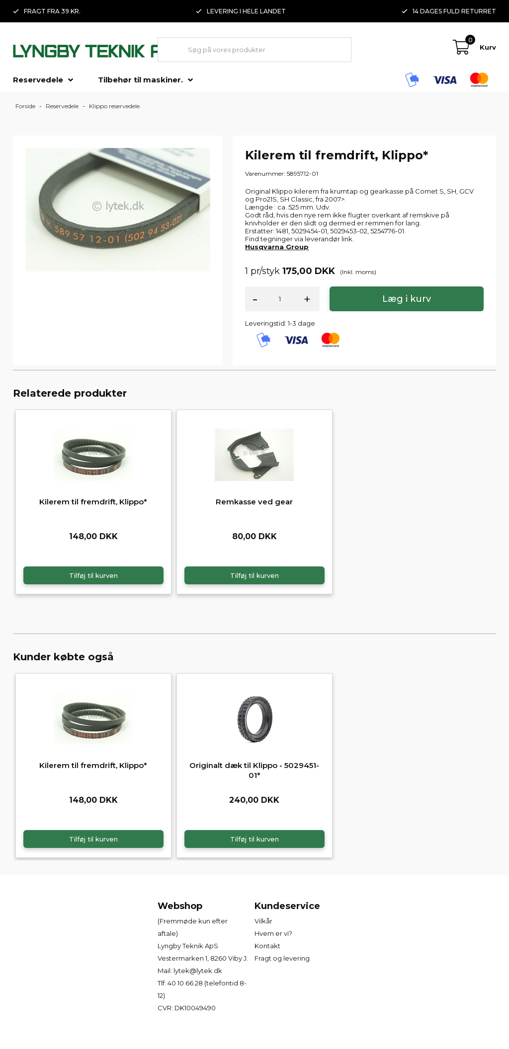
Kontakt (267, 946)
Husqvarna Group (277, 247)
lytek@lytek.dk (197, 971)
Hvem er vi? (273, 933)
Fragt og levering (282, 958)
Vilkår (263, 921)
